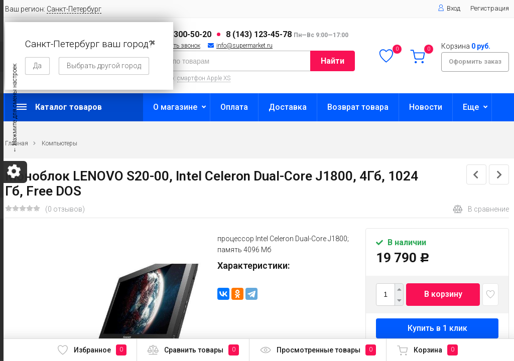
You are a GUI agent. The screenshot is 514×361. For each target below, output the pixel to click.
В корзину (443, 294)
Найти (332, 61)
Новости (425, 107)
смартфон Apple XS (203, 78)
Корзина (427, 350)
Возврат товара (358, 107)
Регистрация (489, 8)
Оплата (234, 107)
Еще (471, 107)
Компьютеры (59, 143)
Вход (449, 8)
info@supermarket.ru (244, 45)
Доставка (288, 107)
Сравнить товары (193, 350)
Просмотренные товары (318, 350)
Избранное (91, 350)
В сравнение (481, 209)
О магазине (175, 107)
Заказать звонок (177, 45)
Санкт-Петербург (74, 9)
